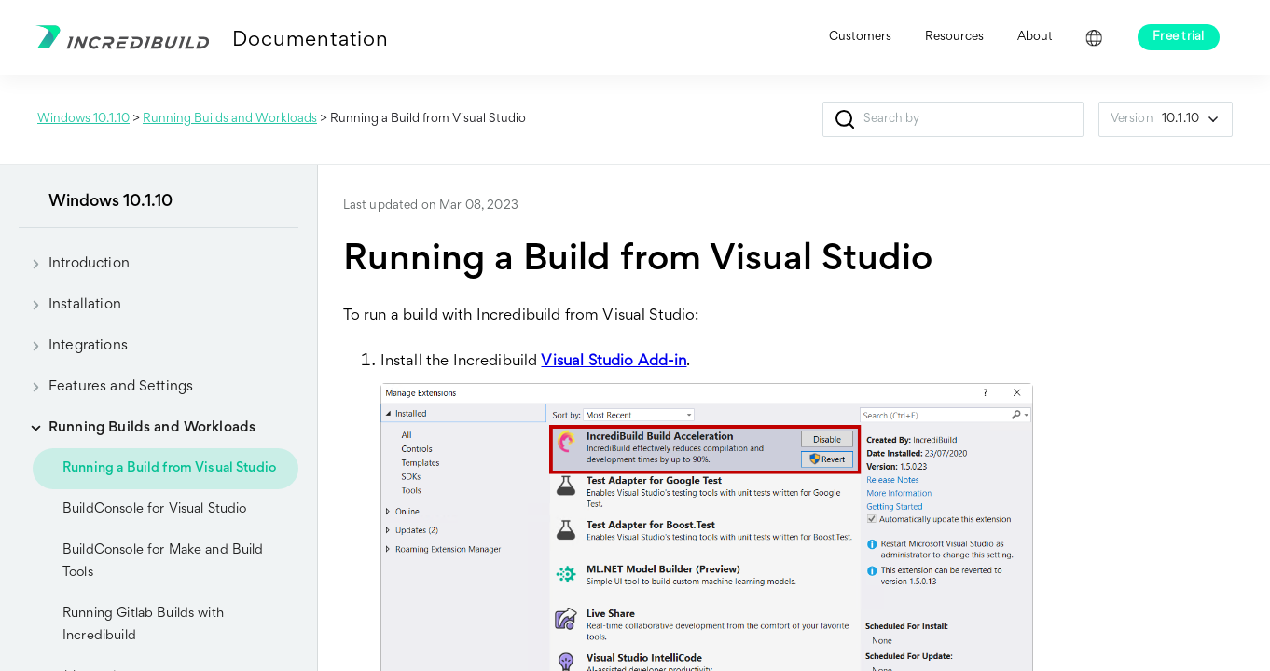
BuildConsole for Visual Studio (154, 509)
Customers (860, 37)
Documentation (310, 41)
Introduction (74, 263)
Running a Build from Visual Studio (169, 468)
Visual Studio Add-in (613, 362)
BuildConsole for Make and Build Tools (163, 561)
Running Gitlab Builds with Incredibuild (143, 625)
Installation (70, 304)
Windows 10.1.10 (83, 119)
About (1035, 37)
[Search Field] (953, 119)
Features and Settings (106, 386)
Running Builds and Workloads (230, 119)
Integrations (73, 345)
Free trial (1179, 37)
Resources (954, 37)
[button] (845, 119)
